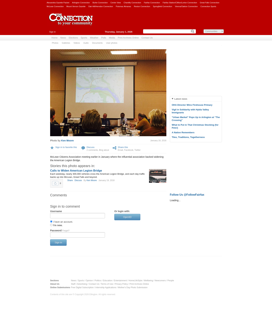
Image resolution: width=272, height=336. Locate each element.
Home (55, 37)
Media (112, 37)
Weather (94, 37)
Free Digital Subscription (82, 287)
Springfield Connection (162, 6)
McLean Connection (55, 6)
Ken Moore (67, 140)
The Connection (71, 22)
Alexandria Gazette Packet (58, 3)
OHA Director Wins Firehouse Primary (192, 105)
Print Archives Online (128, 37)
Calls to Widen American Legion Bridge (76, 170)
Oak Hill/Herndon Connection (100, 6)
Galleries (66, 43)
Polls (103, 37)
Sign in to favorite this (66, 147)
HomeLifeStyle (135, 280)
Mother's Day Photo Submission (132, 287)
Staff (73, 284)
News (63, 37)
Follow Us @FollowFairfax (187, 194)
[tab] (196, 99)
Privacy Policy (121, 284)
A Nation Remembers (183, 132)
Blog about (104, 150)
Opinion (89, 280)
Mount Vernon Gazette (76, 6)
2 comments (92, 150)
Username (56, 211)
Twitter (137, 150)
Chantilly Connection (132, 3)
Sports (84, 37)
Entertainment (120, 280)
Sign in (52, 32)
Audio (86, 43)
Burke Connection (100, 3)
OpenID (127, 217)
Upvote (55, 183)
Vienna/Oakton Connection (186, 6)
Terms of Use (107, 284)
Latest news (180, 99)
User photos (111, 43)
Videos (77, 43)
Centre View (115, 3)
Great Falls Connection (209, 3)
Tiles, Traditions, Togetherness (188, 137)
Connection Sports (208, 6)
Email (120, 150)
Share (70, 180)
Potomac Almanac (123, 6)
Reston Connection (142, 6)
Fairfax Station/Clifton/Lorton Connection (180, 3)
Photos (55, 43)
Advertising (82, 284)
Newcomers (160, 280)
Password (59, 230)
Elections (73, 37)
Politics (98, 280)
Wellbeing (148, 280)
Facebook (128, 150)
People (170, 280)
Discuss (91, 147)
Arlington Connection (81, 3)
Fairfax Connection (152, 3)
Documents (97, 43)
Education (107, 280)
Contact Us (147, 37)
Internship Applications (105, 287)
